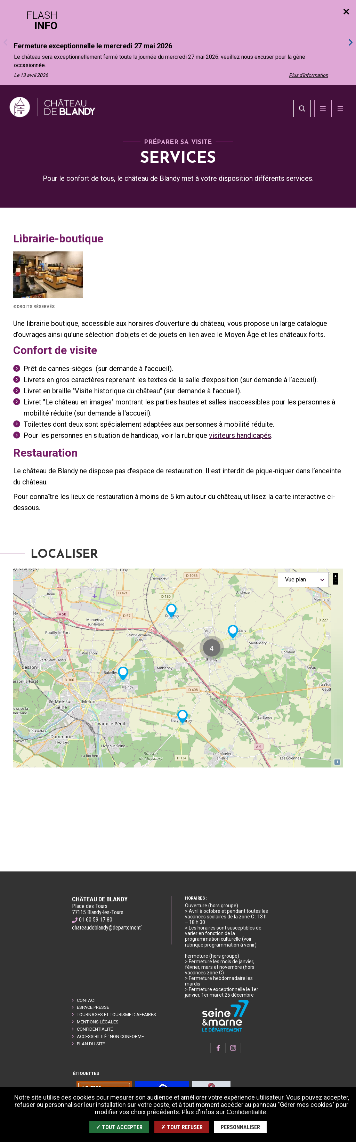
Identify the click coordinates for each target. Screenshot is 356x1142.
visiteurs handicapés (240, 465)
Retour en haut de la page (338, 871)
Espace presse (93, 1007)
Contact (86, 1000)
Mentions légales (98, 1021)
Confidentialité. (247, 1112)
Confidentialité (95, 1029)
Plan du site (91, 1043)
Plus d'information (308, 75)
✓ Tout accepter (119, 1127)
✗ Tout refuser (182, 1127)
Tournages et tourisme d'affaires (116, 1014)
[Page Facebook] (218, 1048)
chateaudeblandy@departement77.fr (111, 927)
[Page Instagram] (233, 1048)
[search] (302, 123)
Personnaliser (240, 1127)
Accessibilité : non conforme (110, 1036)
